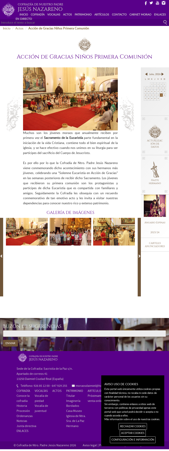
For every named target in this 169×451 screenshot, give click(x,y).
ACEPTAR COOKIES (132, 433)
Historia (22, 406)
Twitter (151, 2)
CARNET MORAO (140, 14)
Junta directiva (26, 426)
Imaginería (73, 401)
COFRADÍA (38, 14)
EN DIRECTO (24, 19)
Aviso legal (90, 445)
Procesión (23, 411)
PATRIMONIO (83, 14)
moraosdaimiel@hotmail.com (95, 386)
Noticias (22, 421)
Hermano (72, 426)
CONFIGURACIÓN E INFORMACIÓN (132, 439)
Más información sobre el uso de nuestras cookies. (132, 419)
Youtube (157, 2)
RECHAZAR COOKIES (133, 426)
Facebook (145, 2)
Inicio (6, 28)
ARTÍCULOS (101, 14)
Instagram (163, 2)
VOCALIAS (53, 14)
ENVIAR (10, 343)
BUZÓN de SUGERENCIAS (32, 326)
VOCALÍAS (41, 391)
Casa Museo (74, 411)
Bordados (72, 406)
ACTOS (67, 14)
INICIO (24, 14)
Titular (70, 396)
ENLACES (160, 14)
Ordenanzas (25, 416)
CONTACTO (119, 14)
